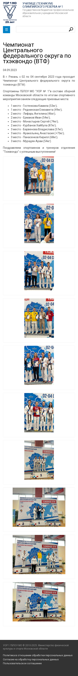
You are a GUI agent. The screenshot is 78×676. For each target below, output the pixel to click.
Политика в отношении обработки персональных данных (37, 655)
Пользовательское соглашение (22, 663)
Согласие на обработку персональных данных (31, 659)
